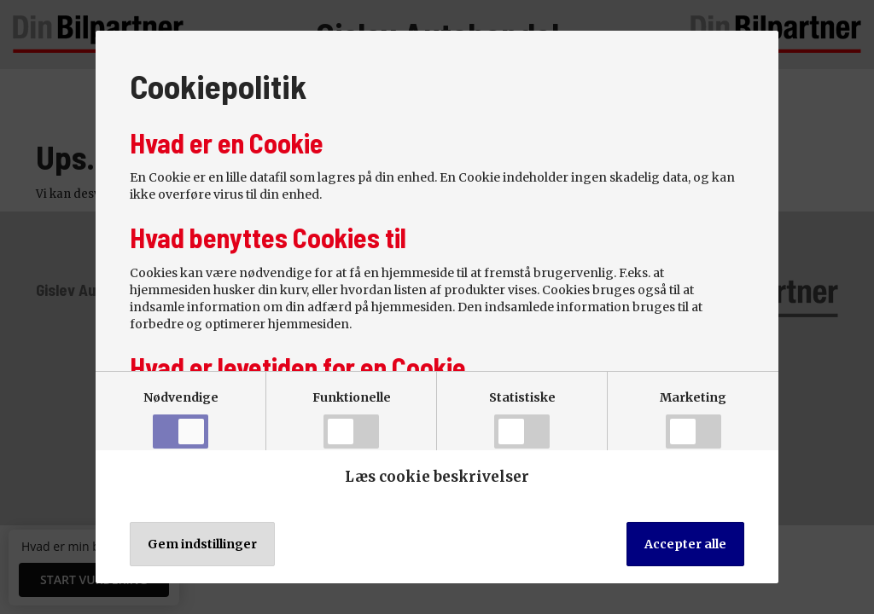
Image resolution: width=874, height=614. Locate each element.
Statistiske (522, 419)
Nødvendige (180, 419)
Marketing (693, 419)
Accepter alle (685, 544)
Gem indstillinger (202, 544)
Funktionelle (351, 419)
